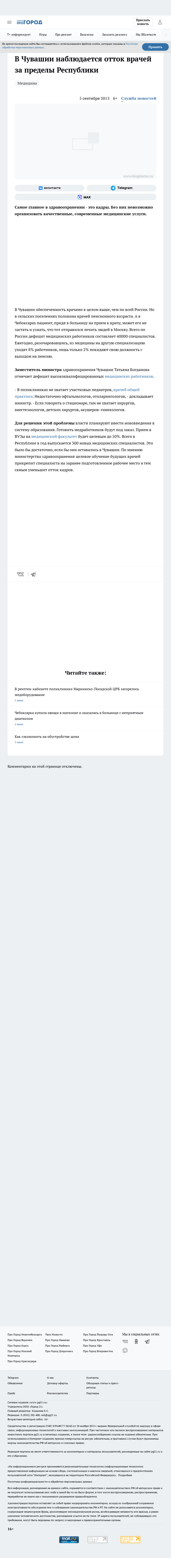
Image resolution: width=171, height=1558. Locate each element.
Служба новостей (138, 98)
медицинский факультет (54, 436)
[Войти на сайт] (159, 22)
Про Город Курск (18, 1345)
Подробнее (125, 1475)
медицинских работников (129, 376)
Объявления (15, 1383)
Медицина (27, 83)
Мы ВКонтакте (146, 34)
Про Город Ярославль (96, 1340)
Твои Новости (54, 1334)
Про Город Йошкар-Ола (98, 1334)
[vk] (21, 574)
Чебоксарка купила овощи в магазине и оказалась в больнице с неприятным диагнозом (85, 718)
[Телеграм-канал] (121, 188)
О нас (50, 1377)
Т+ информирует (19, 34)
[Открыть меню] (9, 22)
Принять (155, 47)
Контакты (92, 1377)
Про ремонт (63, 34)
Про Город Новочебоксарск (25, 1334)
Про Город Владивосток (98, 1351)
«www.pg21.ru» (38, 1402)
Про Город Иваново (57, 1340)
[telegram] (34, 574)
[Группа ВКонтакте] (49, 188)
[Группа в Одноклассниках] (136, 1341)
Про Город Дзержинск (59, 1351)
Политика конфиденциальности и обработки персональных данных (50, 1481)
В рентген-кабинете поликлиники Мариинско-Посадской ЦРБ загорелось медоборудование (85, 695)
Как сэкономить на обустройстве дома (85, 739)
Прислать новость (143, 22)
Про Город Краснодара (22, 1361)
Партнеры (92, 1393)
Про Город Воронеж (20, 1340)
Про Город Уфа (92, 1345)
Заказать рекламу (114, 34)
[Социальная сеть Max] (85, 197)
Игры (43, 34)
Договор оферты (57, 1383)
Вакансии (87, 34)
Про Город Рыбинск (57, 1345)
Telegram (13, 1377)
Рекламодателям (57, 1393)
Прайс (11, 1393)
